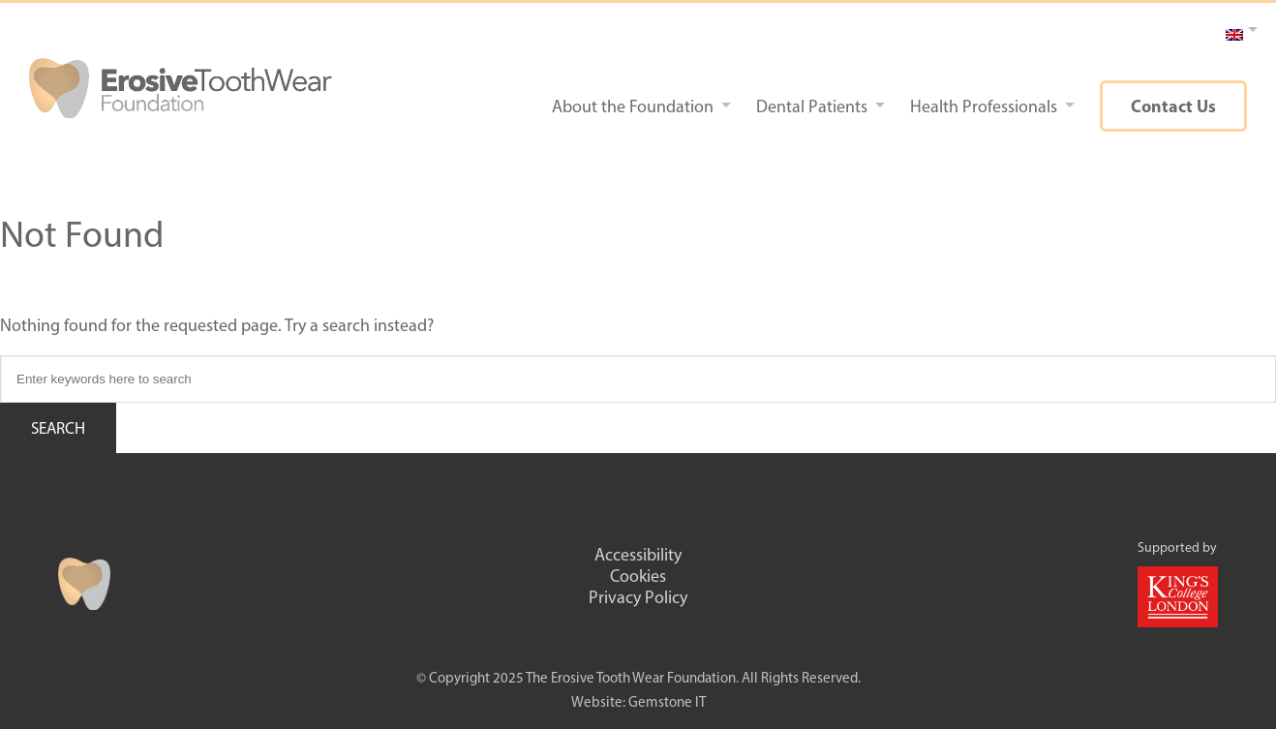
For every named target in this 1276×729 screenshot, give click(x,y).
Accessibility (638, 554)
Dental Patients (811, 106)
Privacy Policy (638, 597)
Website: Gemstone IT (638, 702)
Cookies (638, 576)
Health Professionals (983, 106)
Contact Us (1173, 106)
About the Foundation (633, 106)
